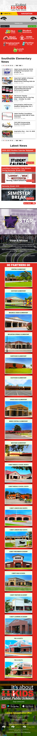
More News (27, 203)
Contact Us (18, 727)
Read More (30, 163)
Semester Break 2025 (10, 186)
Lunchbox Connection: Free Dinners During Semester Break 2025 (16, 169)
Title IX (8, 727)
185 (17, 65)
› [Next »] (22, 65)
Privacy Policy (31, 727)
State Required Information (19, 725)
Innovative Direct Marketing (22, 732)
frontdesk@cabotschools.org (18, 720)
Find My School (32, 26)
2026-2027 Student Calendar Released (17, 150)
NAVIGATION (26, 14)
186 (20, 65)
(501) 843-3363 (18, 718)
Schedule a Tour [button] (5, 26)
